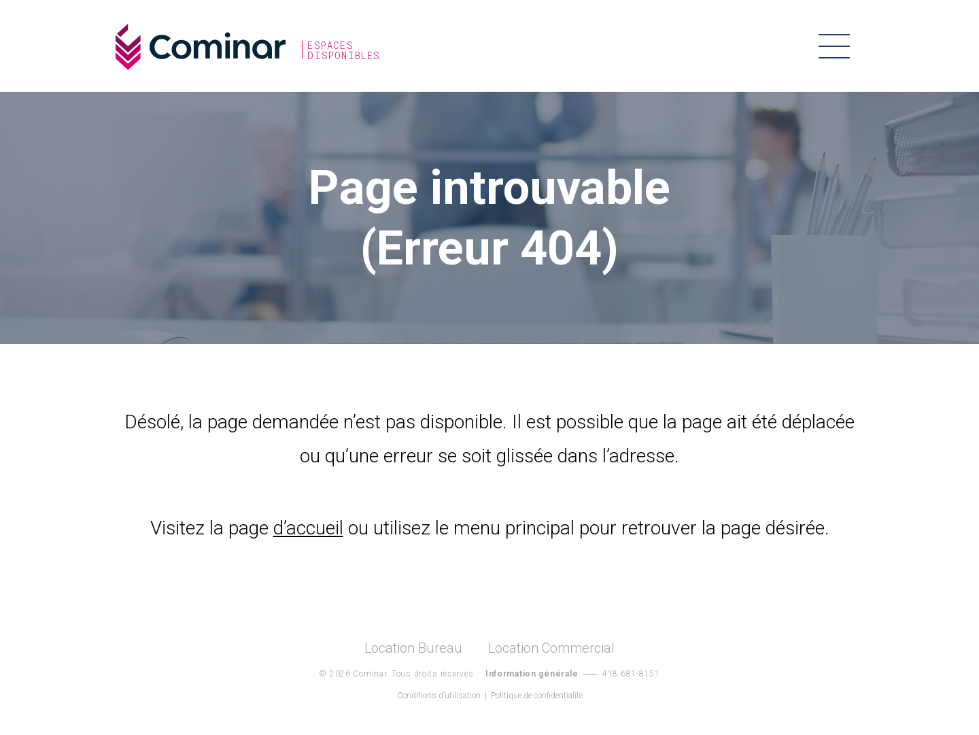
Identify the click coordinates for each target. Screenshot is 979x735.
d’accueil (308, 528)
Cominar (201, 47)
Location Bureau (413, 648)
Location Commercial (551, 648)
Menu (834, 46)
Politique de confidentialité (537, 695)
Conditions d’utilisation (439, 695)
